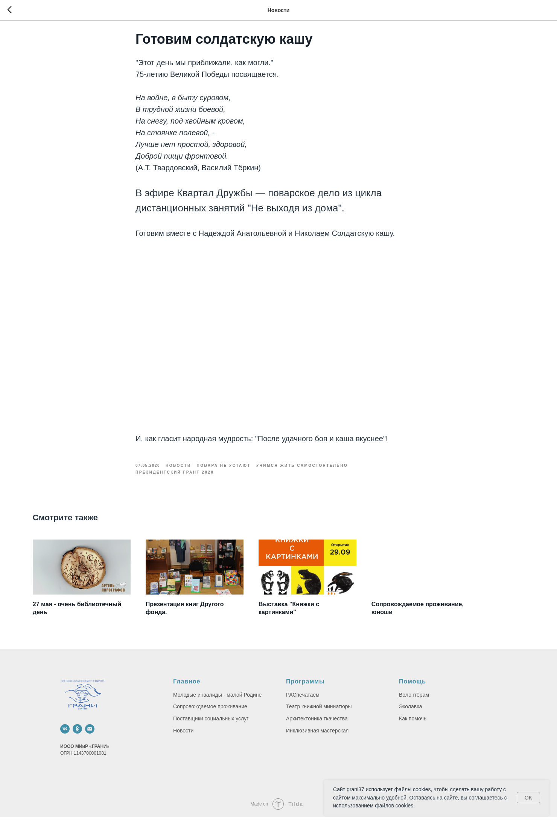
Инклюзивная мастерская (317, 740)
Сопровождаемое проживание (210, 716)
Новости (183, 740)
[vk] (65, 738)
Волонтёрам (414, 705)
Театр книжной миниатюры (319, 716)
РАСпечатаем (303, 705)
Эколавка (410, 716)
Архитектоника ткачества (317, 728)
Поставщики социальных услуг (210, 728)
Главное (187, 691)
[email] (89, 738)
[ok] (77, 738)
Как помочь (412, 728)
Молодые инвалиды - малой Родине (217, 705)
